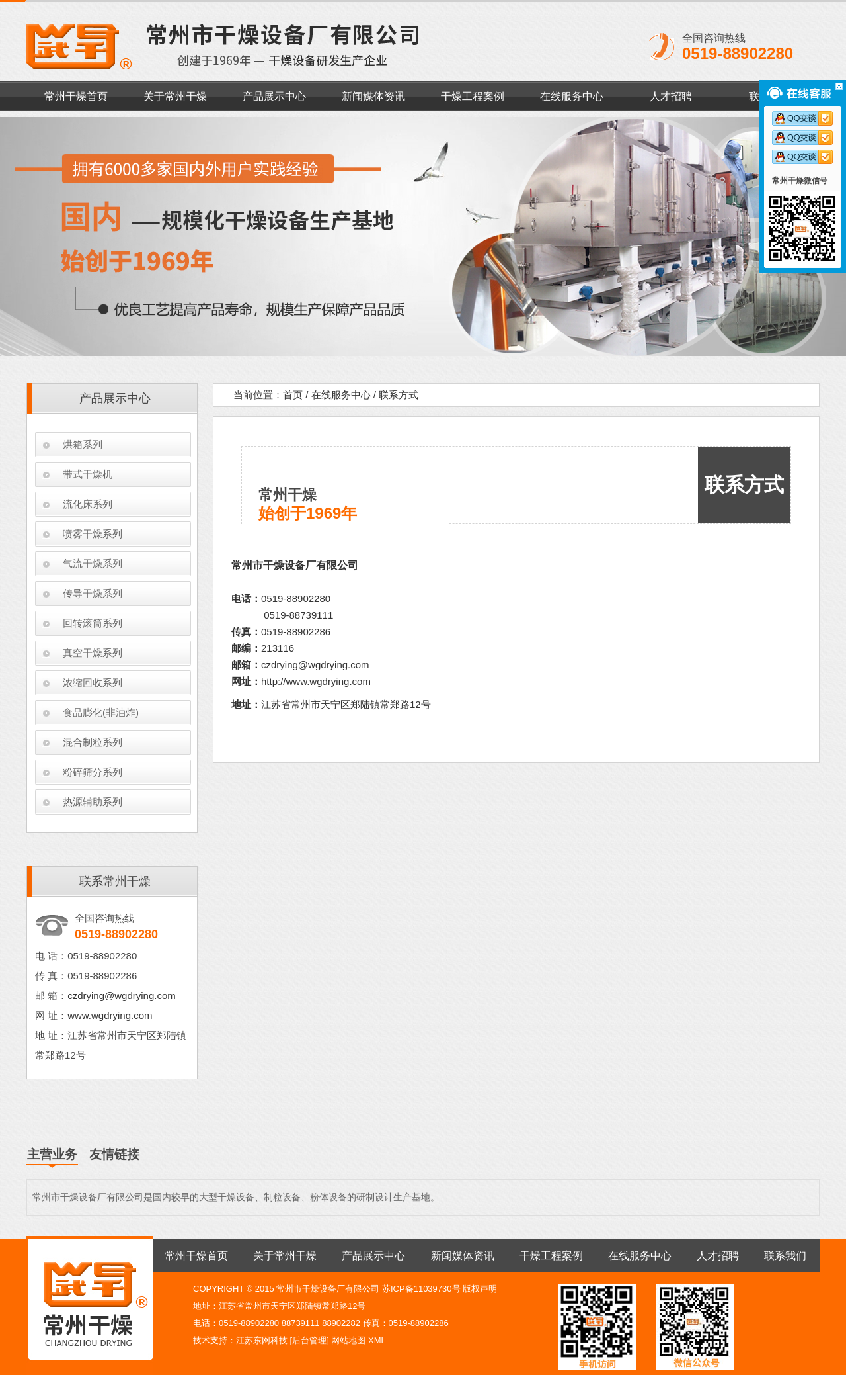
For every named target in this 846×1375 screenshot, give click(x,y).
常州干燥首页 (76, 96)
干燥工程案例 (472, 96)
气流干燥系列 (92, 563)
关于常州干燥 (175, 96)
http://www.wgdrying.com (316, 681)
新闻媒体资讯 (373, 96)
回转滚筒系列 (92, 623)
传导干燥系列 (92, 593)
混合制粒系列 (92, 742)
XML (377, 1340)
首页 (293, 394)
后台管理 (309, 1340)
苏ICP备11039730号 (421, 1289)
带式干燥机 (87, 474)
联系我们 (785, 1255)
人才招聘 (671, 96)
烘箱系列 (82, 444)
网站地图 (348, 1340)
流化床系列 (87, 504)
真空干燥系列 (92, 652)
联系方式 (398, 394)
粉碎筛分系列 (92, 771)
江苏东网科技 (262, 1340)
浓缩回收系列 (92, 682)
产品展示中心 (274, 96)
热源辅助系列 (92, 801)
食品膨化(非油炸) (101, 712)
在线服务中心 (571, 96)
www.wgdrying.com (109, 1015)
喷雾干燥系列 (92, 533)
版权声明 (480, 1289)
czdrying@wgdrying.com (121, 995)
